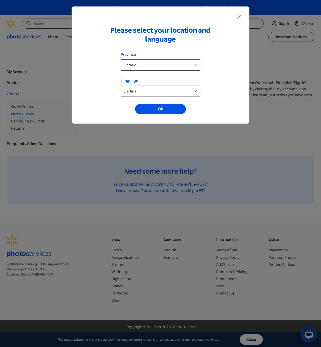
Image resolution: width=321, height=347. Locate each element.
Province (128, 54)
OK (160, 109)
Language (129, 80)
